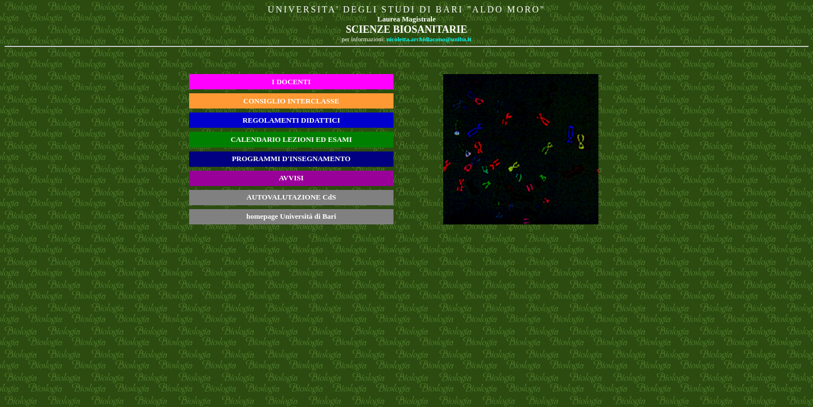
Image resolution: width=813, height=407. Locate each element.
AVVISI (291, 178)
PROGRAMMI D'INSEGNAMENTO (291, 158)
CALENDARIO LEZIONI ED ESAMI (291, 139)
